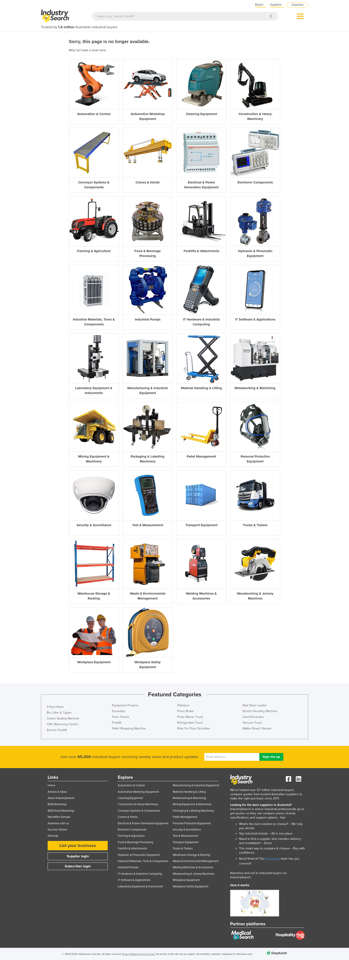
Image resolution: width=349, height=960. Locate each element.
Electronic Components (132, 829)
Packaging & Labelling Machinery (193, 811)
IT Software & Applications (134, 880)
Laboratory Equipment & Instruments (140, 886)
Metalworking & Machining (189, 798)
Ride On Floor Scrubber (193, 728)
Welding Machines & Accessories (193, 867)
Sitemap (53, 836)
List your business (77, 845)
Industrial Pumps (128, 867)
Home (51, 785)
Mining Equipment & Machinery (192, 804)
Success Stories (57, 829)
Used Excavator (253, 717)
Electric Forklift (57, 730)
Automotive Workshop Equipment (138, 792)
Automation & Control (131, 785)
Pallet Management (185, 817)
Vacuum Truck (252, 723)
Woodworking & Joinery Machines (193, 874)
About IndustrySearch (61, 798)
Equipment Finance (125, 705)
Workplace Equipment (186, 880)
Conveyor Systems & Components (139, 811)
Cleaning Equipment (130, 798)
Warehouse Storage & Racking (191, 855)
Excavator (118, 711)
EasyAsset (273, 858)
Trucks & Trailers (183, 848)
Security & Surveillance (187, 829)
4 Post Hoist (55, 707)
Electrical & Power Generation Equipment (143, 823)
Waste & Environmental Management (196, 861)
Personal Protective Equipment (192, 823)
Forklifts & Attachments (132, 848)
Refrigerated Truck (190, 723)
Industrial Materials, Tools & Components (143, 861)
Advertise (297, 5)
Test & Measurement (185, 836)
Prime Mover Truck (190, 717)
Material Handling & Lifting (189, 792)
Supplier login (78, 856)
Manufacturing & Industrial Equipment (196, 785)
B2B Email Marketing (61, 811)
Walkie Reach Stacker (257, 728)
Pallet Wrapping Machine (129, 728)
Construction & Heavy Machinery (138, 804)
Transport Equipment (185, 842)
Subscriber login (78, 866)
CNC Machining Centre (62, 724)
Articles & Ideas (57, 792)
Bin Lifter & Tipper (59, 713)
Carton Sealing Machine (63, 718)
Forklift (116, 723)
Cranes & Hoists (128, 817)
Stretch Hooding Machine (259, 711)
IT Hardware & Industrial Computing (140, 874)
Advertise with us (58, 823)
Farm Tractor (120, 717)
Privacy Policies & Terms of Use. (138, 954)
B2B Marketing (57, 804)
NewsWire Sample (59, 817)
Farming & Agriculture (131, 836)
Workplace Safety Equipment (190, 886)
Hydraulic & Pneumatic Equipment (139, 855)
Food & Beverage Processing (135, 842)
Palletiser (183, 705)
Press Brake (185, 711)
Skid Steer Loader (254, 705)
